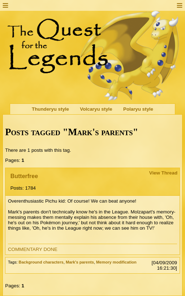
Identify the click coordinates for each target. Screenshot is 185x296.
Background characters (41, 262)
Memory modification (116, 262)
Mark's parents (80, 262)
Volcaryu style (96, 109)
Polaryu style (138, 109)
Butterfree (24, 176)
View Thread (163, 173)
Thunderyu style (50, 109)
